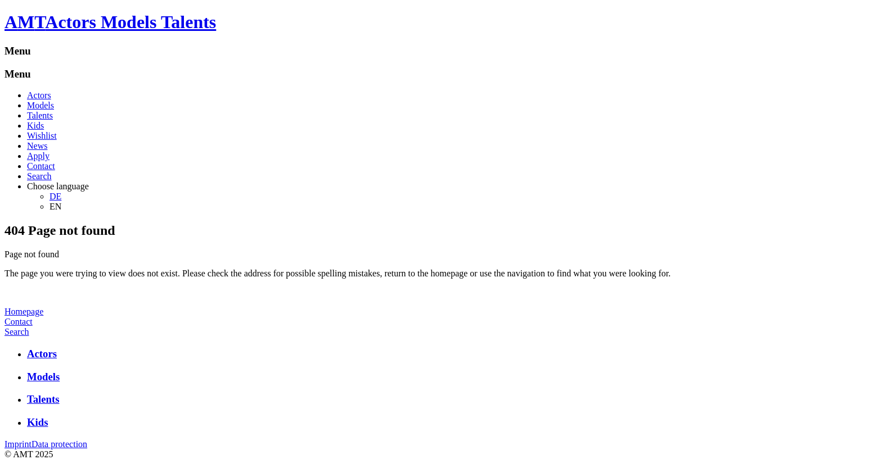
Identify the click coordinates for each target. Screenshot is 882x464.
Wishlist (42, 135)
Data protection (59, 444)
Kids (35, 125)
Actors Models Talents (130, 22)
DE (55, 196)
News (37, 146)
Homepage (23, 311)
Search (39, 176)
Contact (41, 166)
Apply (38, 156)
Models (40, 105)
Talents (40, 115)
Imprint (18, 444)
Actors (39, 95)
